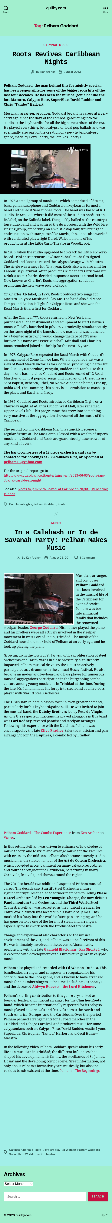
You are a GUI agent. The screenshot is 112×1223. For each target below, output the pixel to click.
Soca (12, 1154)
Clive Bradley (51, 1150)
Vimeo (9, 837)
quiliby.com (56, 8)
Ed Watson (69, 1150)
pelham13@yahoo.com (23, 462)
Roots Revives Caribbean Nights (56, 58)
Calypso (50, 45)
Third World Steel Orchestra (36, 1154)
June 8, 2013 (72, 72)
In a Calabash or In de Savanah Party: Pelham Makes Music (56, 540)
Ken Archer (47, 72)
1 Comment (87, 557)
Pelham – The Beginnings (80, 1071)
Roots (61, 504)
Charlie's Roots (31, 1150)
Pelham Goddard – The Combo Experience (37, 833)
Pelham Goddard (45, 504)
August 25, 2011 (60, 557)
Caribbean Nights (20, 504)
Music (64, 45)
